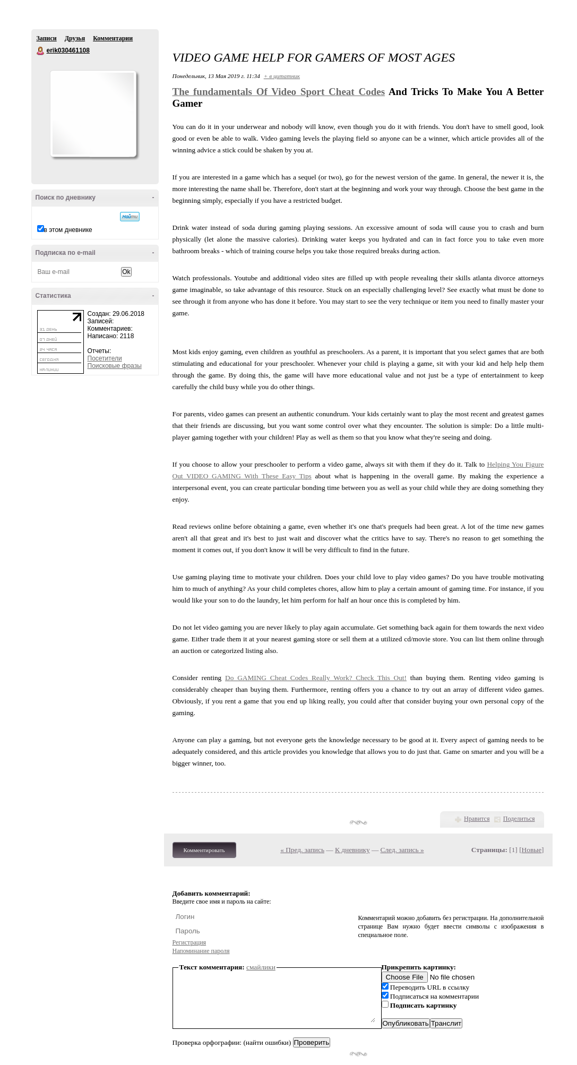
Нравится (476, 818)
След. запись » (402, 850)
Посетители (105, 358)
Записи (47, 38)
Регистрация (189, 942)
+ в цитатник (282, 76)
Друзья (75, 38)
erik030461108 (41, 51)
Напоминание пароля (201, 951)
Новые (531, 850)
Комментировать (204, 850)
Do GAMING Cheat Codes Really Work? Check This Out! (316, 678)
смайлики (260, 967)
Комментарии (113, 38)
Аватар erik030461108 (93, 113)
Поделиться (519, 818)
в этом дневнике (68, 230)
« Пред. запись (302, 850)
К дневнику (352, 850)
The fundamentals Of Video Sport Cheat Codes (279, 91)
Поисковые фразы (115, 366)
